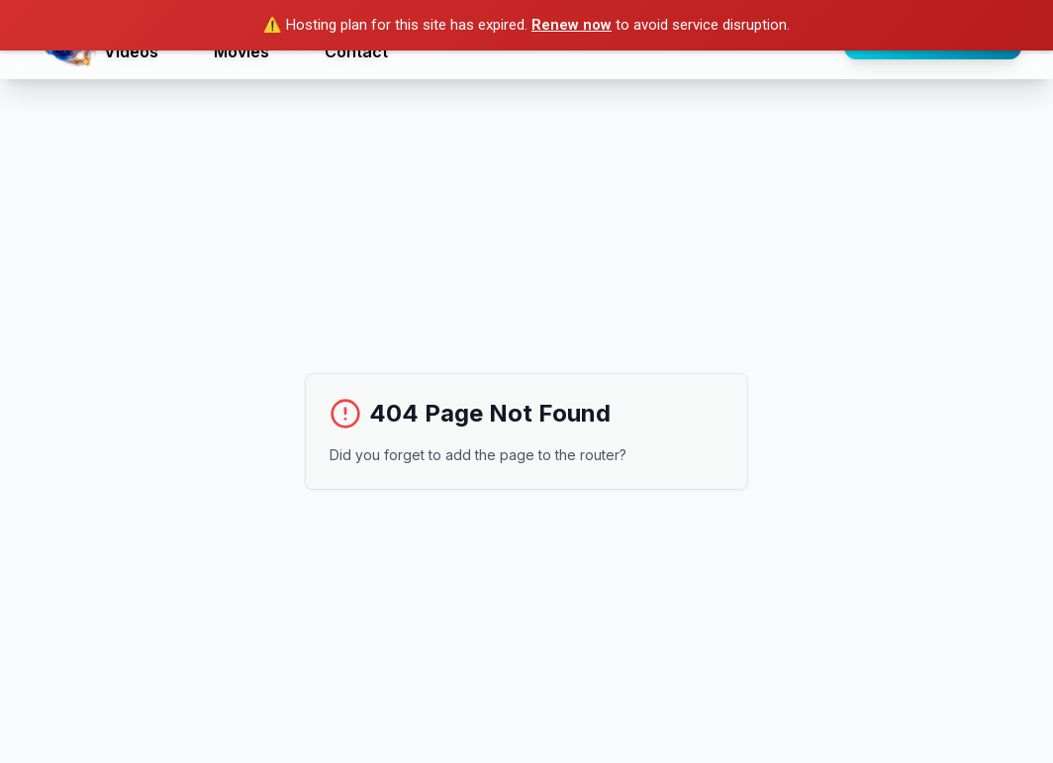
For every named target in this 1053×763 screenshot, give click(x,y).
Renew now (571, 25)
